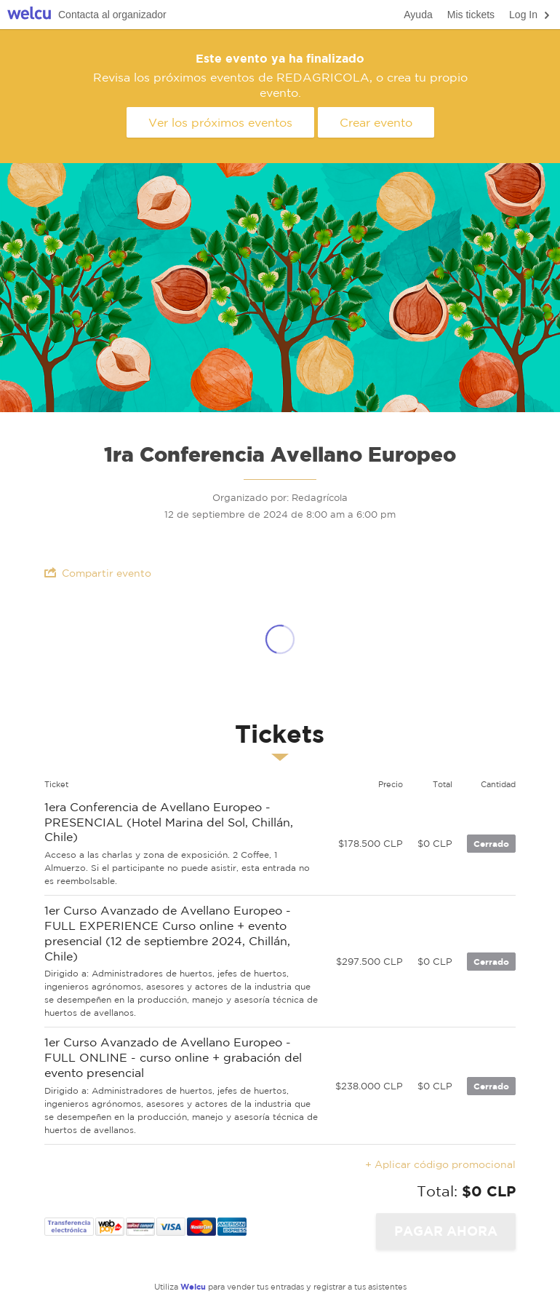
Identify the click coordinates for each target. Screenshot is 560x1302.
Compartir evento (97, 573)
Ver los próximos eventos (220, 122)
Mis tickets (471, 14)
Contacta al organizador (112, 14)
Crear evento (376, 122)
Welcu (29, 15)
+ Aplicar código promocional (440, 1164)
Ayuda (418, 14)
